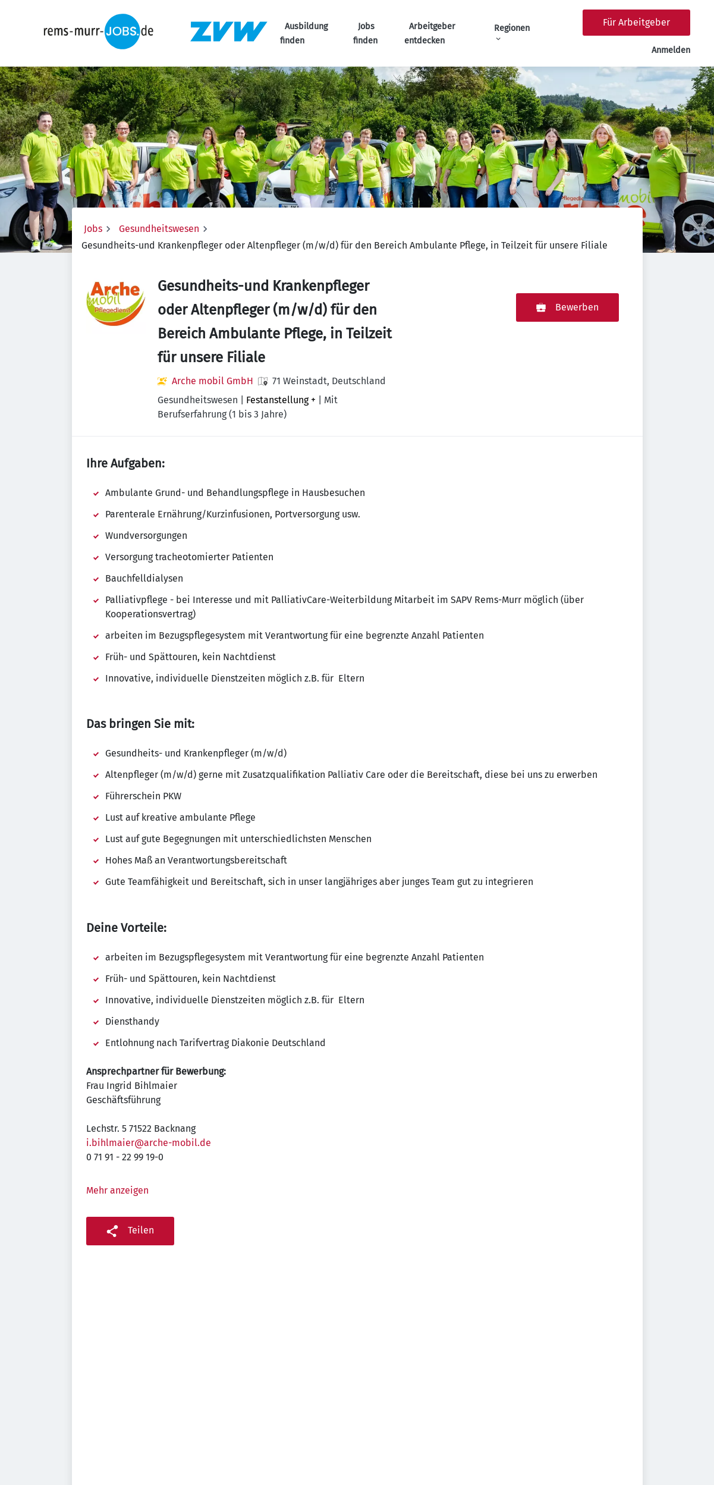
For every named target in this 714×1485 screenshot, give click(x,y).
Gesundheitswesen (159, 228)
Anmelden (671, 50)
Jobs (93, 228)
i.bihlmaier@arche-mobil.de (148, 1142)
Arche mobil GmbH (212, 381)
